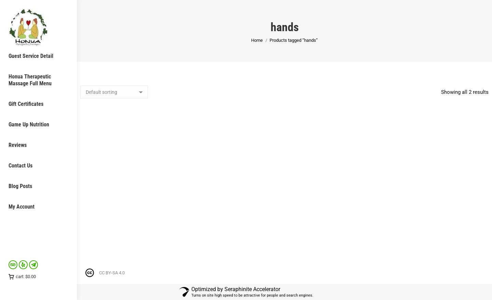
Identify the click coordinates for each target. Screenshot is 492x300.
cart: (22, 276)
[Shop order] (114, 92)
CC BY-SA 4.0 (112, 272)
